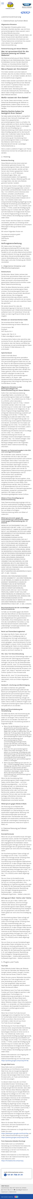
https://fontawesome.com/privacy (12, 1161)
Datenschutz (12, 1192)
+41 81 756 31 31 (15, 1174)
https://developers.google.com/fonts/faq (14, 1133)
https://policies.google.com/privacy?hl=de (14, 1061)
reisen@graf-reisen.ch (21, 1190)
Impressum (4, 1192)
